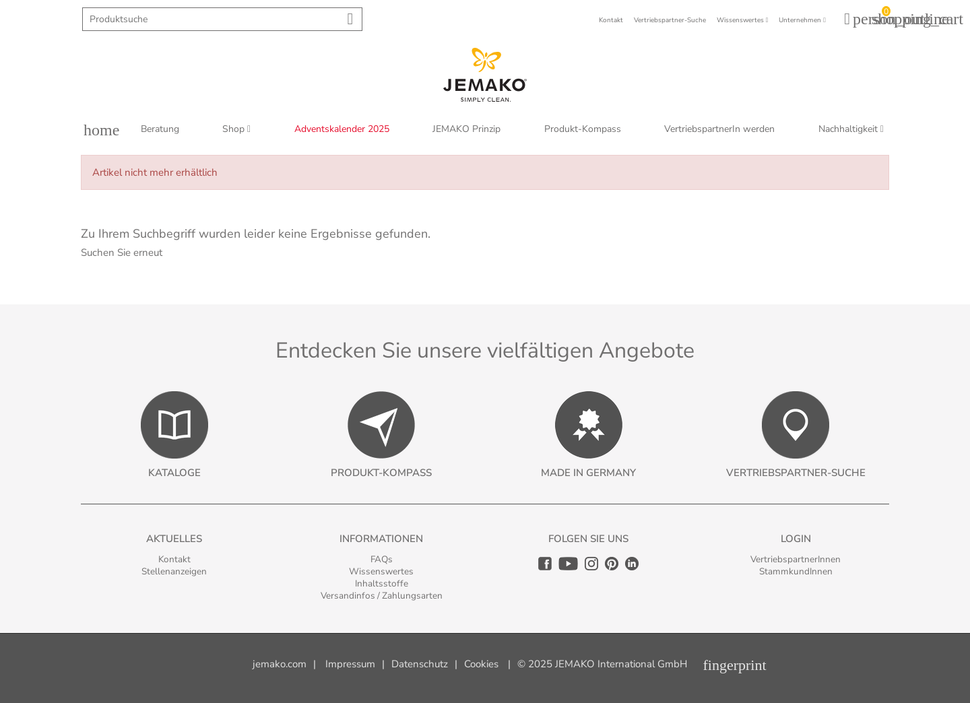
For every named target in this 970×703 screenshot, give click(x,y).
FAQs (381, 559)
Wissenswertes (381, 571)
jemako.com (279, 664)
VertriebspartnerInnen (795, 559)
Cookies (481, 664)
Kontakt (174, 559)
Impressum (350, 664)
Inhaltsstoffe (381, 583)
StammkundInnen (796, 571)
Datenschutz (419, 664)
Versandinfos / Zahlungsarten (382, 595)
